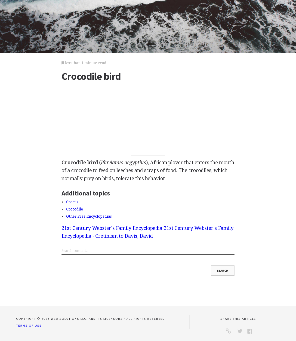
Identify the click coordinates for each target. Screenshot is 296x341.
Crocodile (74, 209)
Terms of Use (29, 325)
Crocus (72, 202)
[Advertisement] (148, 120)
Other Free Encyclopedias (89, 216)
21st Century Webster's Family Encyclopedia (112, 228)
